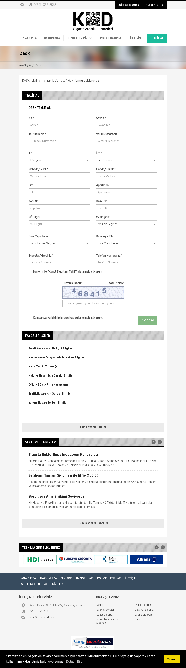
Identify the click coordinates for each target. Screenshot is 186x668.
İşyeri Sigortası (105, 610)
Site (31, 185)
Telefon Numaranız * (109, 255)
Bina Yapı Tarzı (38, 236)
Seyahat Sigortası (145, 610)
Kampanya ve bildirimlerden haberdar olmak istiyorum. (66, 318)
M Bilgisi (34, 217)
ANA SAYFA (30, 38)
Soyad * (101, 118)
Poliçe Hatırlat (111, 38)
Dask (137, 619)
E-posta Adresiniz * (41, 255)
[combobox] (59, 160)
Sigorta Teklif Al (34, 584)
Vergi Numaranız (106, 134)
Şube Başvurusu (128, 4)
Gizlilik (57, 584)
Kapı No (33, 201)
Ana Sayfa (25, 65)
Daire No (101, 201)
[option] (93, 350)
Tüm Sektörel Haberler (93, 523)
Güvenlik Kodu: (93, 283)
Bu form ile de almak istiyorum (65, 272)
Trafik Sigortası (143, 605)
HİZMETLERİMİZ (80, 38)
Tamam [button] (172, 659)
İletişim (135, 38)
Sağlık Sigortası (144, 615)
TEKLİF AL (157, 38)
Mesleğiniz (102, 217)
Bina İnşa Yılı (104, 236)
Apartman (102, 185)
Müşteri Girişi (154, 4)
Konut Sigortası (105, 615)
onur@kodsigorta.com (42, 617)
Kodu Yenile (116, 283)
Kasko (99, 605)
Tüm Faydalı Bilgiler (93, 427)
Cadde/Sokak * (105, 169)
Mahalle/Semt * (38, 169)
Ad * (31, 118)
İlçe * (99, 153)
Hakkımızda (52, 38)
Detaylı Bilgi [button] (74, 661)
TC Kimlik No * (37, 134)
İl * (30, 153)
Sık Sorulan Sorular (77, 578)
